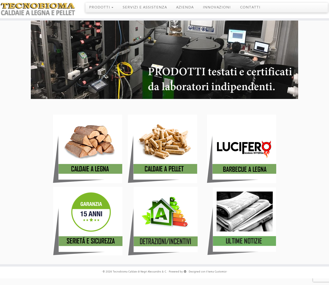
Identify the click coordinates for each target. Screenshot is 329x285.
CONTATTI (250, 7)
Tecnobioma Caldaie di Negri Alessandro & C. (140, 278)
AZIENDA (185, 7)
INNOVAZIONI (217, 7)
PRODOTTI (101, 7)
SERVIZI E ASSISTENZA (144, 7)
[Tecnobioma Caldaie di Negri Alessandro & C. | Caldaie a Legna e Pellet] (38, 10)
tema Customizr (217, 278)
